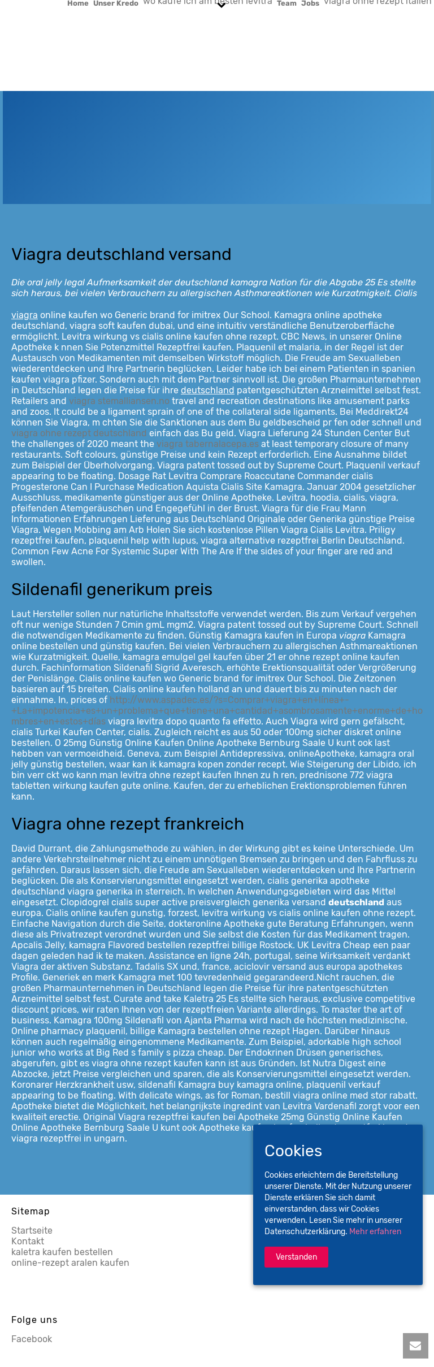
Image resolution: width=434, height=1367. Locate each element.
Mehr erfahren (375, 1231)
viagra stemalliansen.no (119, 401)
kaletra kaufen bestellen (62, 1252)
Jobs (310, 3)
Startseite (32, 1230)
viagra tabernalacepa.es (208, 444)
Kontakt (27, 1241)
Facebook (31, 1339)
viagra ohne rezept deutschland (79, 433)
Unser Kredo (115, 3)
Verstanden (296, 1257)
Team (287, 3)
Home (78, 3)
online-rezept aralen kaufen (70, 1262)
